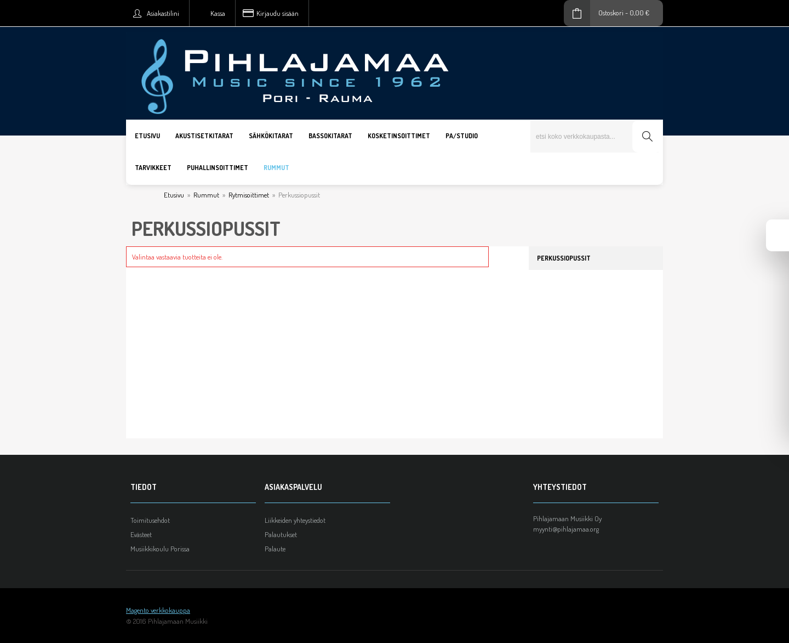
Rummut (206, 194)
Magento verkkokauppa (158, 610)
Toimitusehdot (150, 520)
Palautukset (281, 534)
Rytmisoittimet (248, 194)
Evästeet (141, 534)
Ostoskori (611, 12)
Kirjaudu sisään (277, 13)
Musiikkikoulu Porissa (160, 548)
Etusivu (174, 194)
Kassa (217, 13)
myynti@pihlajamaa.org (566, 528)
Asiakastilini (163, 13)
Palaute (275, 548)
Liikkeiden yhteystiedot (295, 520)
